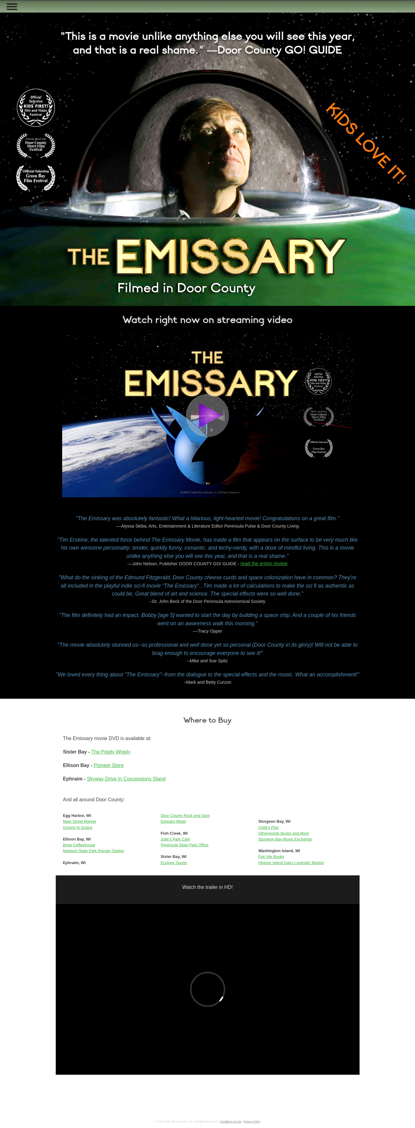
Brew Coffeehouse (79, 845)
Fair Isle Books (271, 856)
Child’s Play (268, 827)
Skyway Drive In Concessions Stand (126, 778)
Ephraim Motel (173, 821)
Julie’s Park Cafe (175, 839)
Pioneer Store (109, 765)
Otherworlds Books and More (283, 833)
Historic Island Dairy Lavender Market (291, 862)
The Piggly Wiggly (110, 751)
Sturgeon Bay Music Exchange (285, 839)
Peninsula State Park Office (185, 845)
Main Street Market (79, 821)
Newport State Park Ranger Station (93, 850)
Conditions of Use (230, 1121)
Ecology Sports (174, 862)
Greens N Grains (77, 827)
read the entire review (264, 563)
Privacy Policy (251, 1121)
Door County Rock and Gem (185, 815)
